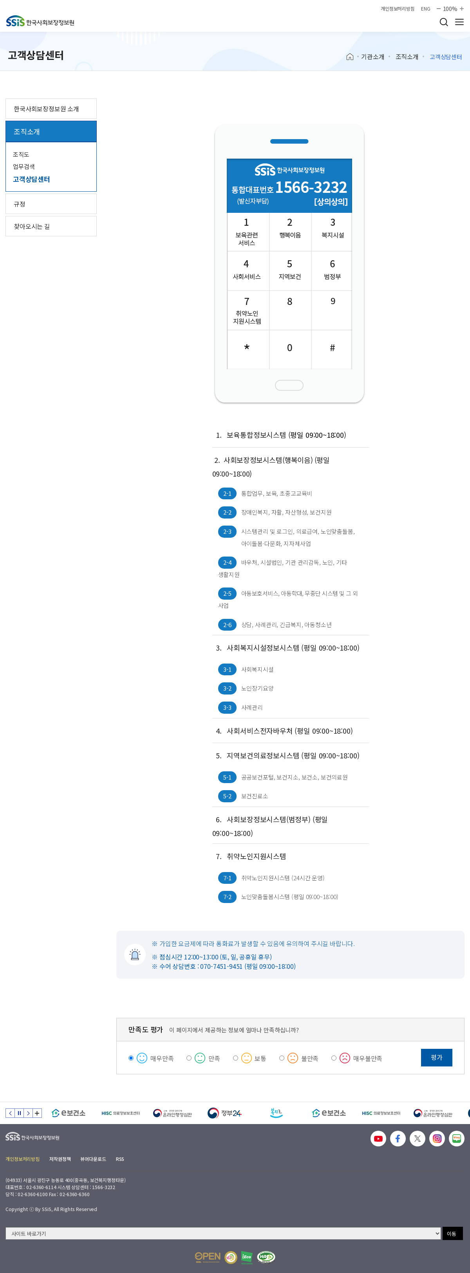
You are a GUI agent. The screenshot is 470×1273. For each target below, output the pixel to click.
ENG (425, 8)
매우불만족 (367, 1058)
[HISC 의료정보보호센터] (120, 1113)
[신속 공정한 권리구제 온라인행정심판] (172, 1113)
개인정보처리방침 (398, 8)
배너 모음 (37, 1113)
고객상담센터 (31, 179)
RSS (120, 1158)
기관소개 (372, 56)
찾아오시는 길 (32, 226)
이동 (451, 1233)
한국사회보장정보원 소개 (46, 108)
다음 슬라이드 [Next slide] (28, 1113)
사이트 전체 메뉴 (459, 22)
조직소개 (407, 56)
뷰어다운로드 (93, 1158)
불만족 (310, 1058)
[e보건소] (68, 1113)
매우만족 (162, 1058)
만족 (214, 1058)
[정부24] (225, 1113)
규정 (19, 204)
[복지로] (277, 1113)
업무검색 (23, 166)
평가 (437, 1057)
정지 (19, 1113)
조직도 (21, 154)
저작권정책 (59, 1158)
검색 (443, 22)
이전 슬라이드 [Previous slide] (10, 1113)
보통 (260, 1058)
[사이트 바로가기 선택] (223, 1233)
